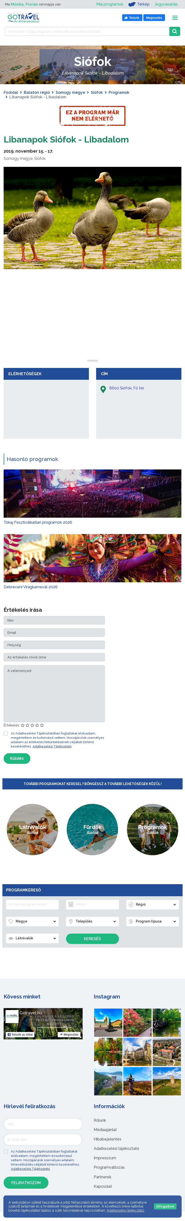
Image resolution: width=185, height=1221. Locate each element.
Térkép (139, 4)
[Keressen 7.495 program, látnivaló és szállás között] (87, 31)
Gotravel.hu (31, 1013)
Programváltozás (109, 1167)
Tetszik (20, 1034)
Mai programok (109, 4)
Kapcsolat (103, 1186)
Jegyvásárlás (166, 4)
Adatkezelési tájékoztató (116, 1148)
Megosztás (69, 1034)
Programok (119, 92)
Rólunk (100, 1120)
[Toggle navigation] (175, 17)
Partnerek (102, 1177)
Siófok (97, 92)
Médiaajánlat (105, 1129)
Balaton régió (37, 92)
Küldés (17, 758)
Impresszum (105, 1158)
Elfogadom (165, 1206)
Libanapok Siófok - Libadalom (72, 139)
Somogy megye (70, 92)
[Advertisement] (92, 329)
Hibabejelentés (107, 1139)
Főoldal (11, 92)
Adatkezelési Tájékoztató (52, 746)
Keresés (92, 938)
